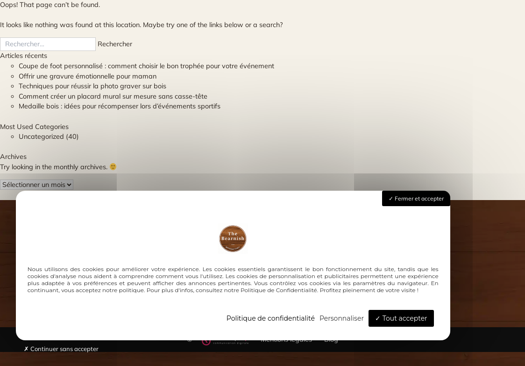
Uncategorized (41, 136)
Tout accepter (401, 318)
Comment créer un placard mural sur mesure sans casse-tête (113, 96)
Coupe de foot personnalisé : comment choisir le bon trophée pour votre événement (146, 66)
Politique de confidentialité (271, 318)
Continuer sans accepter (61, 348)
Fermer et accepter (416, 198)
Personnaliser (341, 318)
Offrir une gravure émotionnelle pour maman (87, 76)
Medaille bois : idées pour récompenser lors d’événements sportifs (119, 106)
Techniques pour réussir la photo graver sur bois (92, 86)
